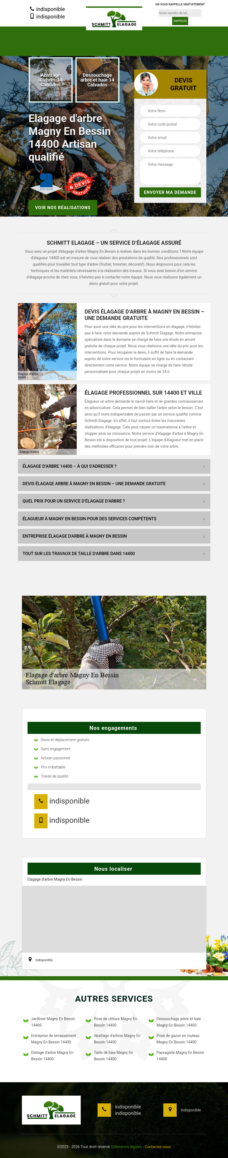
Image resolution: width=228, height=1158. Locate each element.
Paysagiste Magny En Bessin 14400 (176, 1055)
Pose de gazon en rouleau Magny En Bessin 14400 (174, 1038)
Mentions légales (128, 1147)
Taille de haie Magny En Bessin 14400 (109, 1055)
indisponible (47, 9)
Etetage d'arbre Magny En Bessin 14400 (48, 1055)
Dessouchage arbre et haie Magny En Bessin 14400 (175, 1022)
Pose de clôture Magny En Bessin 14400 (111, 1022)
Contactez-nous (158, 1147)
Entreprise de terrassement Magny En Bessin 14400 (49, 1038)
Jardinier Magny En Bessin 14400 (49, 1022)
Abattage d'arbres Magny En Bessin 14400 (113, 1038)
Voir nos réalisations (63, 207)
